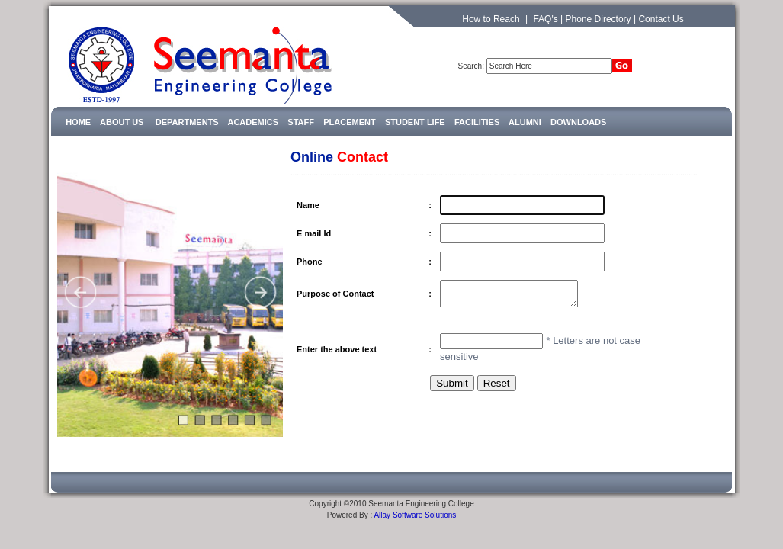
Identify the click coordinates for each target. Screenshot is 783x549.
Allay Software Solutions (415, 507)
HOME (78, 122)
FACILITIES (476, 122)
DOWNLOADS (578, 122)
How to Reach (490, 19)
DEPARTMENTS (192, 122)
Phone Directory (598, 19)
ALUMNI (525, 122)
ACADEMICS (252, 122)
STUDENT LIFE (415, 122)
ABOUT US (121, 122)
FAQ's (545, 19)
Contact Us (660, 19)
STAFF (300, 122)
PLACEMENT (349, 122)
